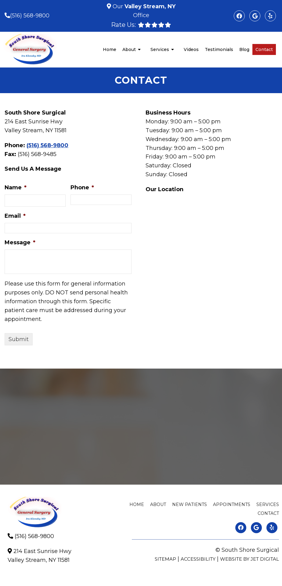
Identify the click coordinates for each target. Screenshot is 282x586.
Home (109, 49)
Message (20, 242)
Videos (191, 49)
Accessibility (198, 559)
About (129, 49)
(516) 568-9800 (29, 15)
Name (16, 187)
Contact (264, 49)
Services (159, 49)
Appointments (231, 504)
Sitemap (165, 559)
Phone (82, 187)
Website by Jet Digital (249, 559)
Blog (244, 49)
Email (15, 216)
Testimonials (219, 49)
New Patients (189, 504)
